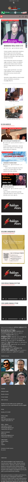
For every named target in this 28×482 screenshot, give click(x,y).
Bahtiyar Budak (15, 164)
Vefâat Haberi (16, 20)
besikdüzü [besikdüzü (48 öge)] (8, 331)
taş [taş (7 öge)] (19, 344)
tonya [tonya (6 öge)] (23, 344)
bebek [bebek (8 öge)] (12, 329)
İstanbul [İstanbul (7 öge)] (3, 352)
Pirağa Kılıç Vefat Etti (14, 95)
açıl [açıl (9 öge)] (3, 329)
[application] (14, 293)
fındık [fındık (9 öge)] (23, 337)
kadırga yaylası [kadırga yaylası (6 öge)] (14, 339)
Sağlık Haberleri (4, 20)
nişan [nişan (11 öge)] (4, 342)
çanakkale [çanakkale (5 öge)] (23, 350)
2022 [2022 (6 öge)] (3, 327)
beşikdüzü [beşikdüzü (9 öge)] (19, 331)
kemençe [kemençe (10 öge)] (4, 340)
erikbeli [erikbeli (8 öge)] (13, 337)
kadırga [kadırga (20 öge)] (5, 338)
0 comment (5, 144)
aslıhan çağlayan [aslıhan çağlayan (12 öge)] (20, 327)
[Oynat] (3, 299)
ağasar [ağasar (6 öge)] (7, 329)
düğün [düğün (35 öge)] (6, 336)
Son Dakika (10, 20)
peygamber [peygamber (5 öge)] (17, 342)
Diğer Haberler (5, 152)
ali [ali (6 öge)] (6, 327)
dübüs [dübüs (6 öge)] (16, 335)
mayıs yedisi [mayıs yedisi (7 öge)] (12, 340)
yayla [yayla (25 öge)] (13, 350)
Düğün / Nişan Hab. (12, 128)
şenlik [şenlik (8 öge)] (21, 352)
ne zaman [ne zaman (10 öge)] (21, 340)
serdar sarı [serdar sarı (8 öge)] (14, 344)
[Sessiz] (22, 299)
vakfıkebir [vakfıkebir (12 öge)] (17, 348)
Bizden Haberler (5, 128)
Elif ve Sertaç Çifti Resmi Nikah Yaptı (11, 141)
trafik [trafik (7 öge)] (14, 346)
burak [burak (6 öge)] (16, 333)
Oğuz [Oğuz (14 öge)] (10, 342)
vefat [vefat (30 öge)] (5, 350)
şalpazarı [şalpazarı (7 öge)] (10, 352)
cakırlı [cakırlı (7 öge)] (20, 333)
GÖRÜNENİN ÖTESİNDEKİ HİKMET (10, 163)
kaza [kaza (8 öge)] (21, 339)
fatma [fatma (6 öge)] (19, 337)
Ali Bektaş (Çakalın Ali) (8, 187)
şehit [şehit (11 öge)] (16, 352)
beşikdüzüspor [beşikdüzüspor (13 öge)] (7, 333)
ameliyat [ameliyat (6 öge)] (10, 327)
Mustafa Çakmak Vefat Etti (14, 113)
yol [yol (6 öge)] (19, 350)
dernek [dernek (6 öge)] (3, 335)
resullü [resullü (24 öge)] (5, 344)
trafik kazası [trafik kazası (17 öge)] (7, 348)
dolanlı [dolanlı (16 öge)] (10, 334)
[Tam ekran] (24, 299)
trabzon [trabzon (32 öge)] (6, 346)
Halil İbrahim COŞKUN (17, 48)
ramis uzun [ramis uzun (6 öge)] (24, 342)
